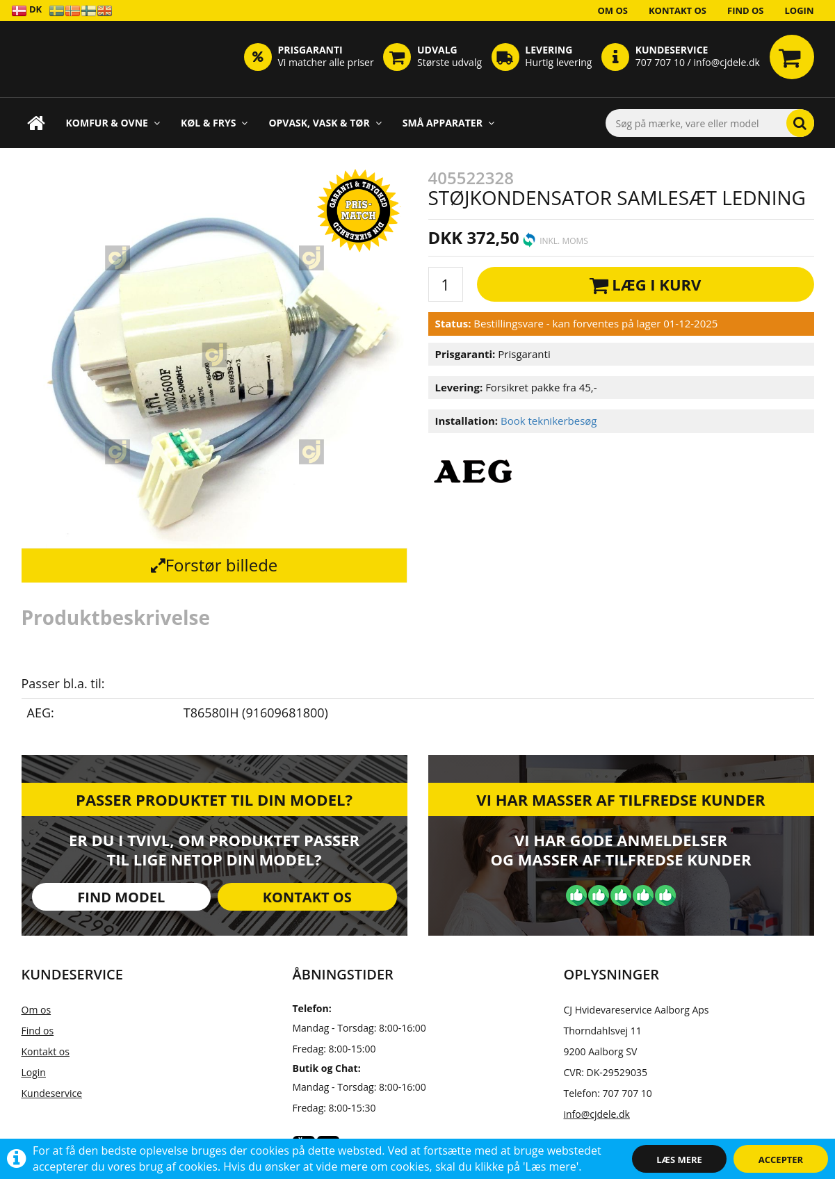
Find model (121, 897)
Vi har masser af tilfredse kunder (620, 799)
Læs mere (679, 1159)
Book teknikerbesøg (549, 421)
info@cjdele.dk (597, 1114)
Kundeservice (52, 1093)
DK (26, 10)
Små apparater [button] (448, 122)
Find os (745, 10)
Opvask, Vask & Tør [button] (324, 122)
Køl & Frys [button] (214, 122)
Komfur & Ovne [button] (113, 122)
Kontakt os (677, 10)
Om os (612, 10)
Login (799, 10)
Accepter (781, 1159)
